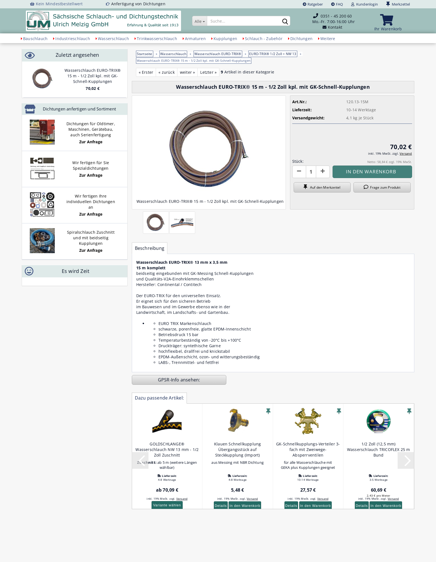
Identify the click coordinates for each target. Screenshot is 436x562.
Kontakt (335, 27)
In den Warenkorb (244, 506)
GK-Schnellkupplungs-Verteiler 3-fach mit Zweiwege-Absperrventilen (308, 449)
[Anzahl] (311, 172)
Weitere (327, 38)
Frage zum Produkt (382, 187)
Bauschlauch (35, 38)
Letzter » (208, 72)
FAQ (337, 4)
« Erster (146, 72)
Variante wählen (167, 505)
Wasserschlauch (113, 38)
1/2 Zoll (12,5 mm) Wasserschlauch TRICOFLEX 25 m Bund (378, 449)
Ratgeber (313, 4)
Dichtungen (301, 38)
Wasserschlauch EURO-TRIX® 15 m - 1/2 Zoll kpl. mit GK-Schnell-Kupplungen (93, 76)
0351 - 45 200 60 (336, 16)
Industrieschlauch (72, 38)
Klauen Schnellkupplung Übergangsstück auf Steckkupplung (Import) (237, 449)
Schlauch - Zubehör (264, 38)
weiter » (187, 72)
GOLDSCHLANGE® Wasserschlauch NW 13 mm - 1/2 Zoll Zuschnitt (167, 449)
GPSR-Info (169, 380)
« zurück (166, 72)
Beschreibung (149, 248)
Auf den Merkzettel (322, 187)
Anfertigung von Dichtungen (138, 3)
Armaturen (195, 38)
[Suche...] (199, 21)
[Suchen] (285, 21)
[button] (299, 172)
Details (221, 506)
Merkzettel (398, 4)
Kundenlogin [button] (364, 4)
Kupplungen (225, 38)
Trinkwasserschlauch (157, 38)
